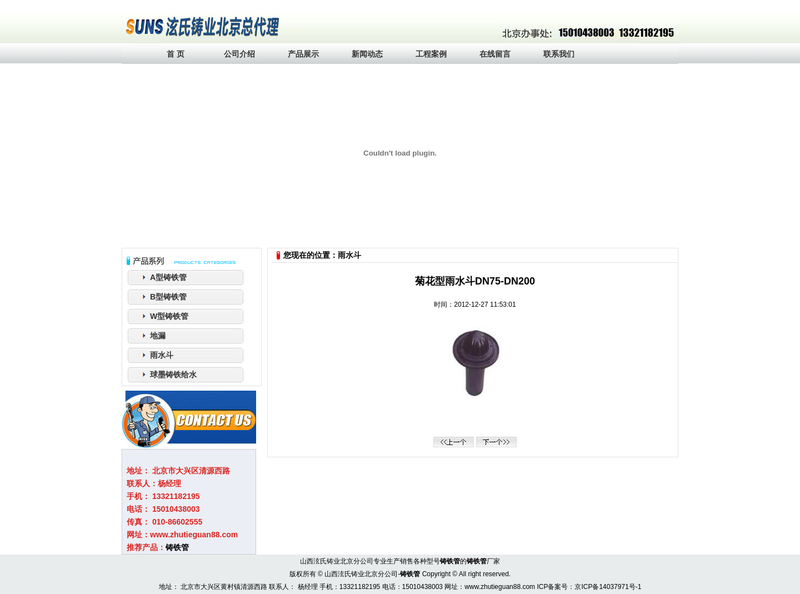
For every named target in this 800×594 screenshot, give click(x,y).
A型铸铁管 (168, 277)
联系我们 (558, 53)
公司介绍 (239, 53)
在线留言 (495, 53)
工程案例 (431, 53)
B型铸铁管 (168, 296)
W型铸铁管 (169, 316)
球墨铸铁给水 (173, 374)
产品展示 (303, 53)
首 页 (175, 53)
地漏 (158, 335)
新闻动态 (367, 53)
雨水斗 (161, 355)
